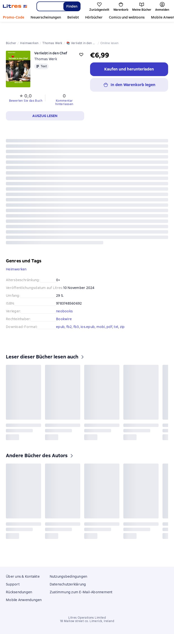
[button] (25, 97)
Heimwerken (16, 269)
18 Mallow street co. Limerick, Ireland (87, 621)
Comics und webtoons (127, 17)
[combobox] (50, 6)
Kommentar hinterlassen (64, 102)
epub (60, 327)
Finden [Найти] (71, 6)
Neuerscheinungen (46, 17)
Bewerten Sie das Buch (25, 100)
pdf (109, 327)
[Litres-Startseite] (15, 6)
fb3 (76, 327)
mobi (100, 327)
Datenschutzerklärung (68, 584)
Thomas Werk (45, 59)
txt (116, 327)
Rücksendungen (19, 592)
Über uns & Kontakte (23, 576)
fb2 (69, 327)
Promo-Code (13, 17)
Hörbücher (94, 17)
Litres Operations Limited (87, 617)
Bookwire (64, 319)
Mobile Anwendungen (24, 600)
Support (13, 584)
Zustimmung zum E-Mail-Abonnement (81, 592)
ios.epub (88, 327)
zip (122, 327)
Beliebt (73, 17)
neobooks (64, 311)
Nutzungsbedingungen (68, 576)
